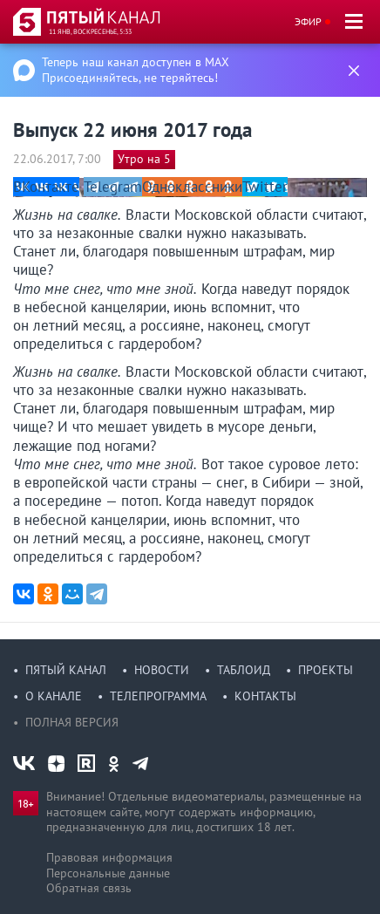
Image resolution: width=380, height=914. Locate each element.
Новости (161, 670)
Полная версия (72, 722)
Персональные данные (108, 873)
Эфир (308, 21)
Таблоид (243, 670)
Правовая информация (109, 857)
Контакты (265, 696)
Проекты (325, 670)
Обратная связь (89, 888)
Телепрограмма (158, 696)
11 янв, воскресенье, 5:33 (90, 31)
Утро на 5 (144, 159)
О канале (53, 696)
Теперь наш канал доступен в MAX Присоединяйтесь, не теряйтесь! (135, 69)
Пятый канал (65, 670)
